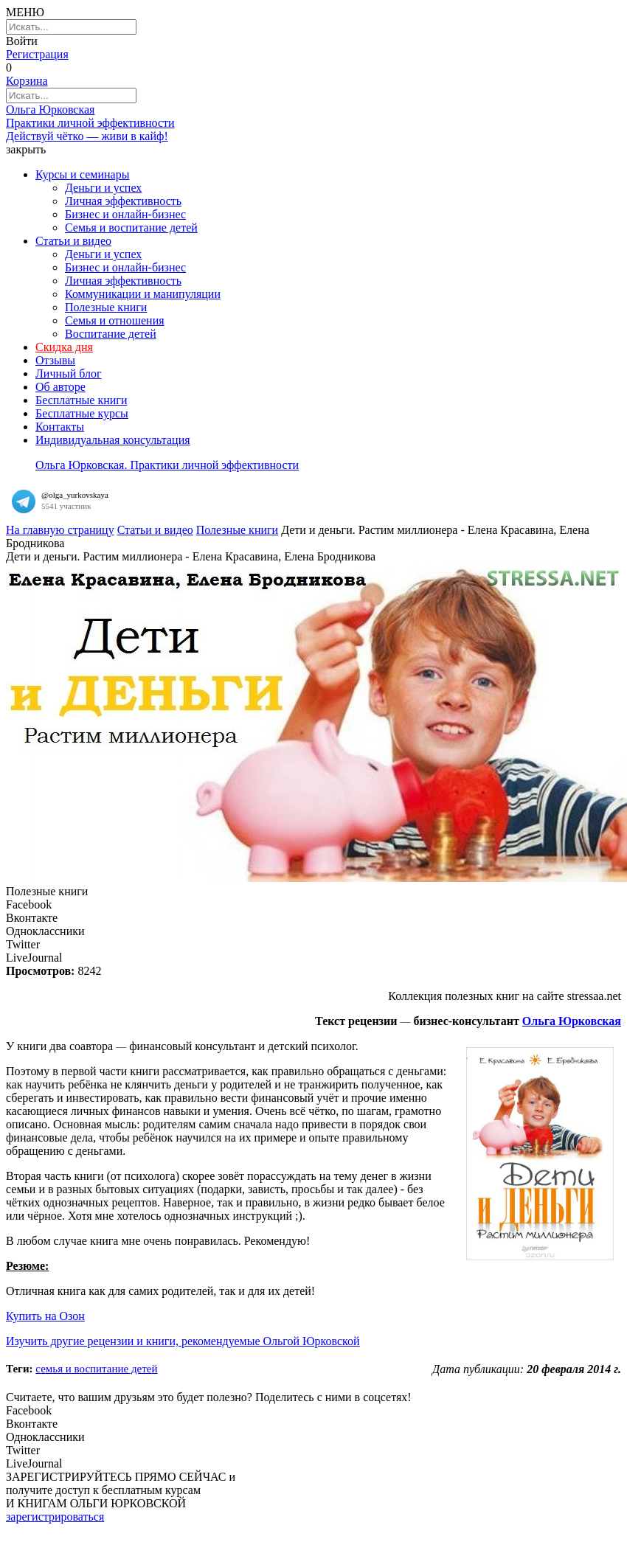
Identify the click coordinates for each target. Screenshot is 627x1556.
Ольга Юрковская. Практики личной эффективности (167, 465)
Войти (22, 41)
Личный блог (68, 373)
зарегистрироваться (55, 1516)
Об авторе (60, 387)
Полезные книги (106, 307)
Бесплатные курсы (81, 413)
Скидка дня (64, 347)
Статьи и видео (73, 241)
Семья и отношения (114, 320)
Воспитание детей (110, 333)
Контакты (59, 426)
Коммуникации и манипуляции (143, 294)
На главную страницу (60, 530)
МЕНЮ (25, 12)
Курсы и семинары (82, 174)
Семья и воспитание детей (131, 227)
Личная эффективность (123, 201)
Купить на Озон (45, 1316)
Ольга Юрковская (571, 1021)
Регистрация (37, 54)
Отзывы (55, 360)
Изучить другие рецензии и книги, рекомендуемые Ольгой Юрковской (183, 1341)
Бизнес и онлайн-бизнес (125, 214)
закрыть (26, 149)
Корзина (27, 80)
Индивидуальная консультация (112, 440)
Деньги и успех (103, 187)
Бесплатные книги (81, 400)
